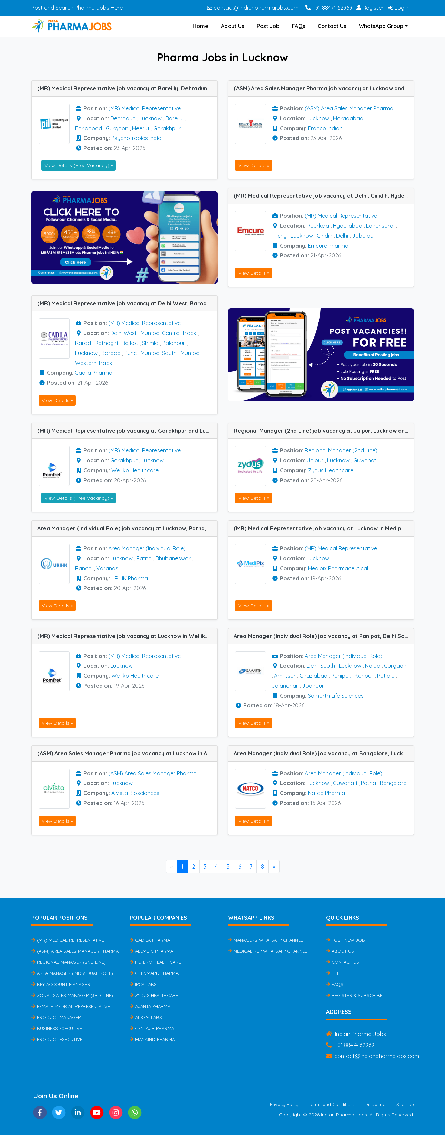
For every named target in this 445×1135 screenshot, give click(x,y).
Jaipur (315, 460)
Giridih (324, 235)
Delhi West (123, 333)
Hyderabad (347, 225)
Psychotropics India (136, 138)
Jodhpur (313, 685)
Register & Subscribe (354, 995)
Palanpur (173, 343)
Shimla (150, 343)
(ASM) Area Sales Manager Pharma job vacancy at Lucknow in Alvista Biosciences (127, 753)
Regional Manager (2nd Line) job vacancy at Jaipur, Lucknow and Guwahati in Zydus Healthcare (324, 430)
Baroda (111, 353)
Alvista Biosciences (135, 793)
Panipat (341, 675)
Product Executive (56, 1039)
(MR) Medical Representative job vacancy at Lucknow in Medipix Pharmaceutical (324, 528)
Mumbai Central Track (168, 333)
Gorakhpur (167, 128)
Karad (83, 343)
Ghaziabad (313, 675)
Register (370, 7)
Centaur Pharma (152, 1028)
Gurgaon (117, 128)
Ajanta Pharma (150, 1006)
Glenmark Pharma (154, 973)
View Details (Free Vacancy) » (78, 165)
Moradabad (348, 118)
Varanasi (107, 568)
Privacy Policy (285, 1104)
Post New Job (345, 940)
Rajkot (130, 343)
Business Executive (56, 1028)
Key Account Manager (60, 984)
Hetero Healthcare (155, 962)
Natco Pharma (326, 793)
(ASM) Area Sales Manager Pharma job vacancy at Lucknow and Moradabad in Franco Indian (324, 88)
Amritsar (285, 675)
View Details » (253, 165)
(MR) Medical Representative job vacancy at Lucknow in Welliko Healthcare (127, 636)
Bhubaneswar (173, 558)
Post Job (268, 25)
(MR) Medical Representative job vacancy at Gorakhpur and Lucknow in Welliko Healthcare (127, 430)
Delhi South (321, 665)
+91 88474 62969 (328, 7)
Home (201, 25)
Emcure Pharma (328, 245)
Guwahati (365, 460)
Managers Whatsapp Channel (265, 940)
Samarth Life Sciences (336, 695)
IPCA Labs (143, 984)
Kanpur (364, 675)
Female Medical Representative (70, 1006)
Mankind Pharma (152, 1039)
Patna (144, 558)
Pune (130, 353)
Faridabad (88, 128)
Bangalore (393, 783)
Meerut (141, 128)
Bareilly (174, 118)
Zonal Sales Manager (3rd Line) (72, 995)
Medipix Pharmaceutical (338, 568)
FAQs (298, 25)
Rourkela (318, 225)
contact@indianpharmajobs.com (253, 7)
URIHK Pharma (129, 578)
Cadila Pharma (93, 372)
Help (334, 973)
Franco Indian (325, 128)
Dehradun (122, 118)
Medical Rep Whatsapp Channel (267, 951)
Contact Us (332, 25)
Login (398, 7)
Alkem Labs (146, 1017)
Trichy (279, 235)
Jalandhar (285, 685)
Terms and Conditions (332, 1104)
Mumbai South (159, 353)
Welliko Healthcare (135, 470)
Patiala (386, 675)
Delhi (342, 235)
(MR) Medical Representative (144, 108)
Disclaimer (376, 1104)
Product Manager (56, 1017)
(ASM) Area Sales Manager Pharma (349, 108)
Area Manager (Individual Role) (147, 548)
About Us (232, 25)
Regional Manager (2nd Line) (341, 450)
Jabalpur (363, 235)
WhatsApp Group (381, 25)
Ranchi (83, 568)
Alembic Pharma (151, 951)
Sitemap (405, 1104)
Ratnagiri (106, 343)
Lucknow (150, 118)
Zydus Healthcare (330, 470)
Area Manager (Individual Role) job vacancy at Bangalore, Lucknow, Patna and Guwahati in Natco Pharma (324, 753)
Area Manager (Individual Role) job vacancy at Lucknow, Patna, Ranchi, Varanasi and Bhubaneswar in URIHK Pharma (127, 528)
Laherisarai (380, 225)
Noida (372, 665)
